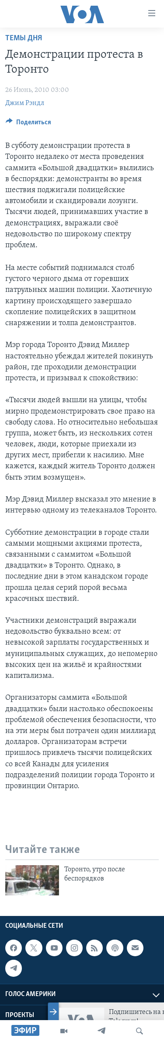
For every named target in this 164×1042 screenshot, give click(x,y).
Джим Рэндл (24, 103)
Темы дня (23, 38)
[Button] (28, 124)
